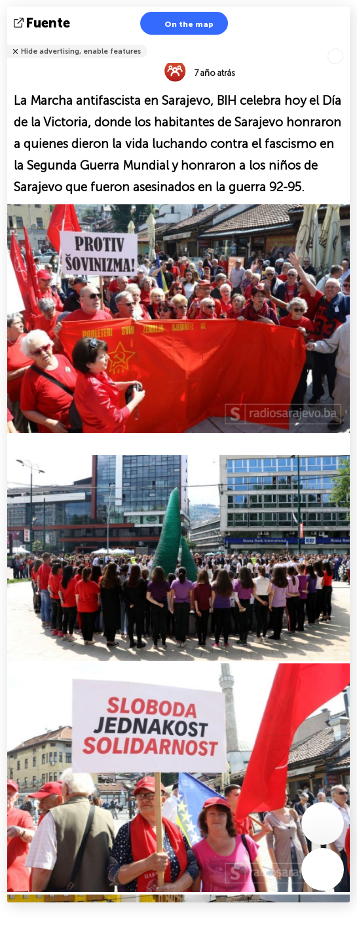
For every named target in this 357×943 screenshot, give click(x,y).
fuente (43, 23)
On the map (181, 23)
